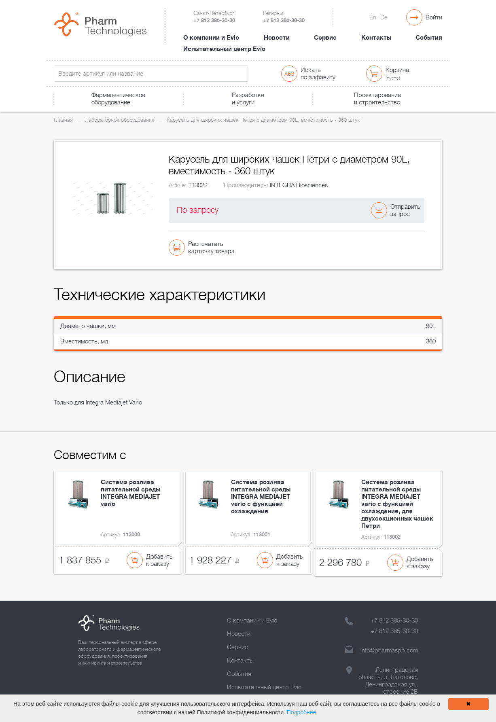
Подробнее (301, 712)
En (372, 17)
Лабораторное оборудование (120, 120)
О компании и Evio (211, 37)
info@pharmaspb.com (389, 650)
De (384, 17)
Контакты (376, 37)
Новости (277, 37)
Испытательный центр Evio (224, 49)
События (428, 37)
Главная (63, 120)
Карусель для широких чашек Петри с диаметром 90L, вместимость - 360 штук (263, 120)
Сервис (325, 37)
